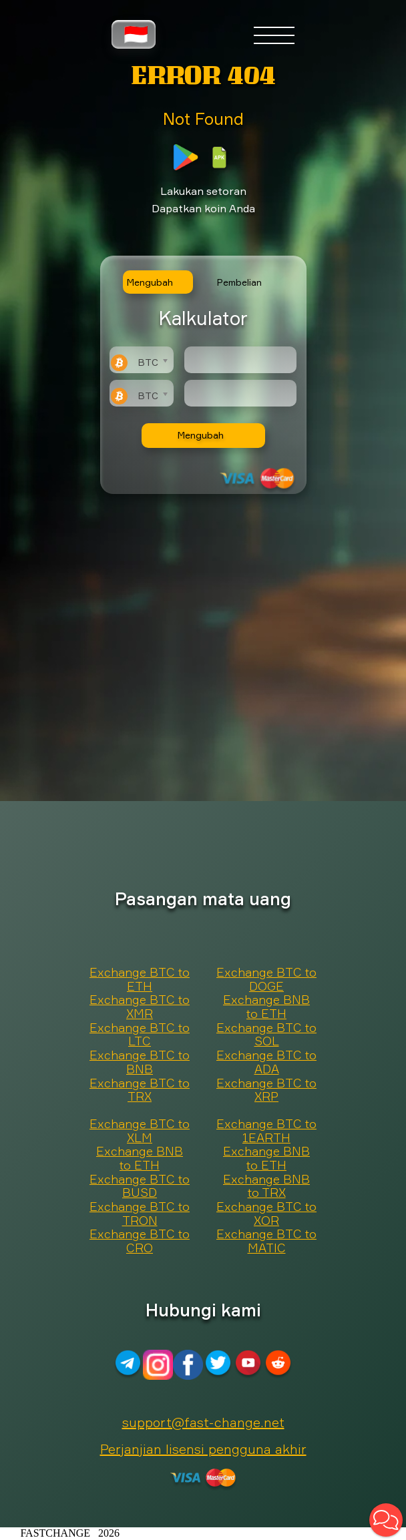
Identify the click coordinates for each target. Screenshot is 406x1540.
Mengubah (201, 435)
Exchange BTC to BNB (139, 1062)
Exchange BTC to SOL (266, 1035)
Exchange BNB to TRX (266, 1186)
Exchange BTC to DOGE (266, 979)
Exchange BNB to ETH (266, 1007)
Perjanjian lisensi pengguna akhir (203, 1449)
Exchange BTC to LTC (139, 1035)
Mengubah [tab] (150, 282)
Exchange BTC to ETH (139, 979)
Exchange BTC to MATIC (266, 1241)
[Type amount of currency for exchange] (240, 359)
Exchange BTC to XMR (139, 1007)
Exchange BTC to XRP (266, 1090)
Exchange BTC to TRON (139, 1214)
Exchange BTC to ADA (266, 1062)
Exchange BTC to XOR (266, 1214)
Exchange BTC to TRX (139, 1090)
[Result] (240, 393)
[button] (386, 1520)
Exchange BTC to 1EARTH (266, 1131)
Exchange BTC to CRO (139, 1241)
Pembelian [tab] (239, 282)
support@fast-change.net (203, 1422)
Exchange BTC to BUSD (139, 1186)
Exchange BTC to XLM (139, 1131)
